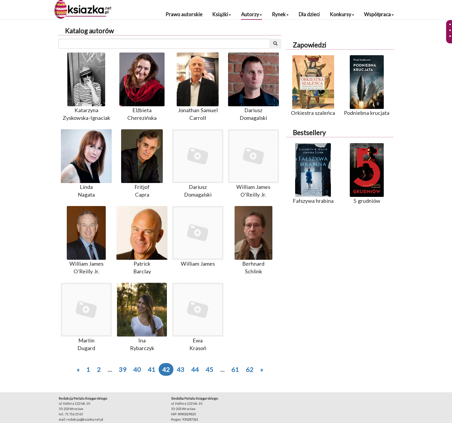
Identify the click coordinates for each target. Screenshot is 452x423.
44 (195, 369)
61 (235, 369)
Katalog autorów (89, 31)
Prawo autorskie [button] (183, 14)
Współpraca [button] (379, 14)
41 (151, 369)
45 (209, 369)
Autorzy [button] (251, 14)
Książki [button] (221, 14)
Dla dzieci (309, 14)
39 (122, 369)
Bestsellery (309, 133)
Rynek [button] (280, 14)
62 (249, 369)
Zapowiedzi (309, 45)
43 (180, 369)
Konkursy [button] (342, 14)
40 (137, 369)
